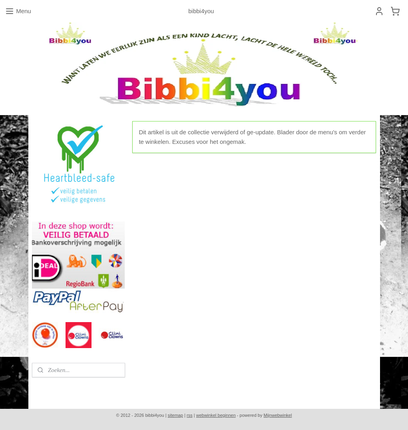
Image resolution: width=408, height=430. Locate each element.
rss (190, 415)
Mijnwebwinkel (278, 415)
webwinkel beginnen (216, 415)
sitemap (175, 415)
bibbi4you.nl (51, 389)
